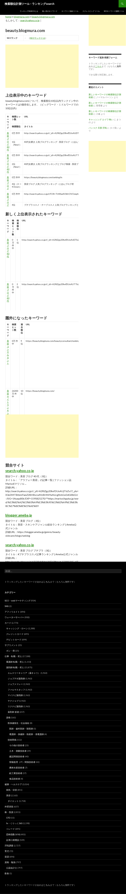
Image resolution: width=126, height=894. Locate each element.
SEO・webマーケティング (17, 600)
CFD (8, 817)
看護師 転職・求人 (15, 661)
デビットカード (13, 639)
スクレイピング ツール (91, 11)
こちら (47, 581)
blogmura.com (21, 16)
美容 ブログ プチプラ (8, 205)
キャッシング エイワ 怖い (101, 119)
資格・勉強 (10, 862)
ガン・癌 (10, 650)
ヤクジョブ (13, 700)
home (8, 16)
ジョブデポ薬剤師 (16, 678)
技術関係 (12, 739)
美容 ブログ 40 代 (8, 141)
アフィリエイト (12, 611)
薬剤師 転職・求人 (15, 667)
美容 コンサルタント (8, 352)
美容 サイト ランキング (8, 403)
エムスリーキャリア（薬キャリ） (24, 673)
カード (8, 623)
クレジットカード (14, 634)
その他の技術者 (16, 745)
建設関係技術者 (16, 756)
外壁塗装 (9, 806)
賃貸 (7, 856)
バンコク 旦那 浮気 (98, 127)
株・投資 (9, 812)
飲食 (7, 873)
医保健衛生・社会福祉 (18, 723)
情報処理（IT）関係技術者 (22, 762)
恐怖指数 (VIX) (13, 834)
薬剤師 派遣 (13, 712)
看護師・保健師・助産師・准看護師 (26, 734)
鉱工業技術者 (15, 773)
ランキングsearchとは (29, 11)
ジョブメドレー (15, 684)
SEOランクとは (37, 38)
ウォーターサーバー (14, 617)
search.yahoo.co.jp (30, 20)
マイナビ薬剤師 (15, 695)
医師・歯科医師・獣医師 (21, 728)
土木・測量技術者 (18, 751)
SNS (7, 606)
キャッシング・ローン (17, 628)
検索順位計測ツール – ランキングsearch (29, 3)
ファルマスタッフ (16, 689)
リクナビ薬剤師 (15, 706)
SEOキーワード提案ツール (114, 11)
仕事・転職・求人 (13, 656)
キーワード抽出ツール (69, 11)
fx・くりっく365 (14, 823)
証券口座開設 (12, 840)
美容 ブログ (8, 183)
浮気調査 (9, 845)
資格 (8, 717)
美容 (8, 795)
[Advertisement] (42, 66)
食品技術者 (14, 778)
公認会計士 (11, 867)
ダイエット (13, 801)
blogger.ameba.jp (18, 515)
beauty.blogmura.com (43, 16)
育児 (7, 851)
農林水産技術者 (16, 767)
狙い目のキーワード (49, 11)
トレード (10, 829)
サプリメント (11, 645)
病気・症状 (11, 790)
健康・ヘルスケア (13, 784)
